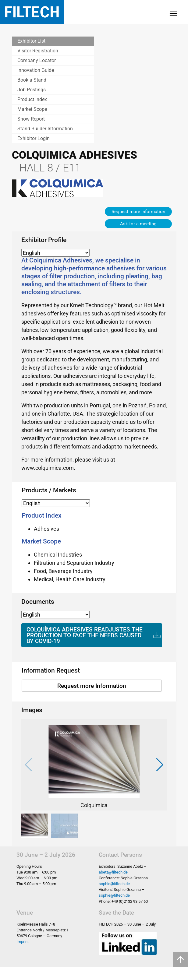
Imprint (22, 941)
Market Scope (32, 109)
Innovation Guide (35, 70)
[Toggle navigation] (173, 13)
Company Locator (36, 60)
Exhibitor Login (33, 138)
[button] (160, 765)
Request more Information (138, 211)
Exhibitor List (31, 41)
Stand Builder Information (45, 129)
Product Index (32, 99)
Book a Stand (31, 80)
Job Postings (31, 90)
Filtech (32, 12)
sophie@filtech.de (114, 883)
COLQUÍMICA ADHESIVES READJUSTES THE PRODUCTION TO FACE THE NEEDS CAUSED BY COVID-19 (85, 635)
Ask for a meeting (138, 224)
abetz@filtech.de (113, 872)
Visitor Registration (37, 51)
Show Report (31, 119)
